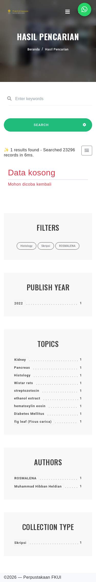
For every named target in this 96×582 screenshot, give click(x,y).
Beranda (33, 49)
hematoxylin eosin (30, 406)
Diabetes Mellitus (29, 414)
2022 (18, 303)
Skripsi (20, 543)
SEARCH (41, 127)
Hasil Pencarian (57, 49)
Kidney (20, 360)
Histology (22, 375)
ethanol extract (27, 398)
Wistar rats (23, 383)
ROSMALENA (25, 478)
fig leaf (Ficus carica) (33, 422)
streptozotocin (26, 391)
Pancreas (22, 367)
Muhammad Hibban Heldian (38, 486)
